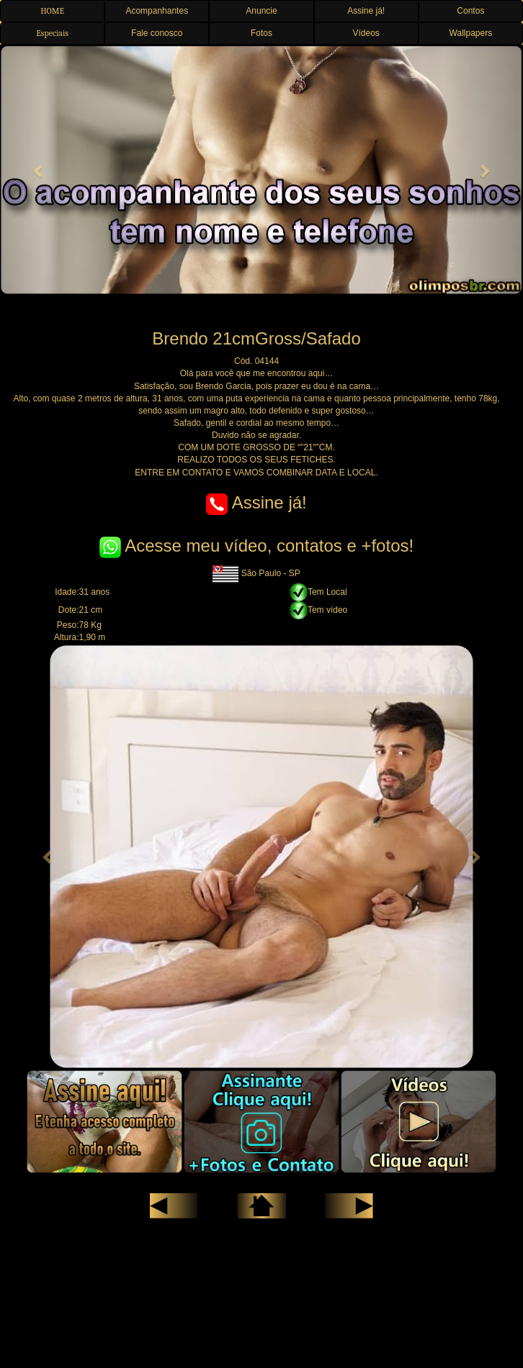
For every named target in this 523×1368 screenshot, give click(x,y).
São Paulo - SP (256, 573)
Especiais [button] (52, 33)
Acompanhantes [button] (156, 11)
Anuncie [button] (261, 11)
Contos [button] (470, 11)
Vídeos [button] (365, 33)
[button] (39, 170)
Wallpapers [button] (471, 33)
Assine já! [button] (366, 11)
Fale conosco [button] (156, 33)
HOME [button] (52, 11)
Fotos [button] (261, 33)
